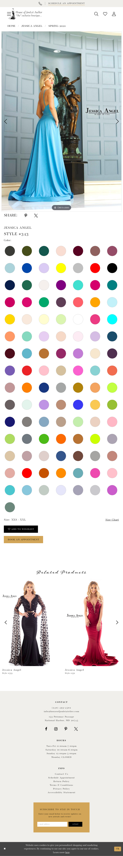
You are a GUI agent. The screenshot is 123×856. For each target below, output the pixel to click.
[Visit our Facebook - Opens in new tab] (46, 729)
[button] (96, 13)
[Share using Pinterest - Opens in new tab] (26, 216)
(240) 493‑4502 (61, 708)
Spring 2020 (57, 26)
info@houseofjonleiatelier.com (61, 711)
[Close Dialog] (5, 849)
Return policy (61, 781)
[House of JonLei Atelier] (25, 14)
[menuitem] (96, 13)
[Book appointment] (66, 3)
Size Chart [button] (112, 519)
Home (12, 26)
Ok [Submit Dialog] (117, 848)
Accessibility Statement (61, 792)
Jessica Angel (31, 26)
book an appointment (23, 539)
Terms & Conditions (61, 785)
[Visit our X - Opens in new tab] (76, 729)
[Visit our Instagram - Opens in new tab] (55, 729)
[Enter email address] (52, 824)
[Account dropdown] (114, 13)
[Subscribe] (75, 824)
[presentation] (30, 622)
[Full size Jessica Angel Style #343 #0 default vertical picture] (61, 121)
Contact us (61, 774)
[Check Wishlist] (105, 13)
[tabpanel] (61, 121)
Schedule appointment (61, 778)
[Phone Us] (40, 3)
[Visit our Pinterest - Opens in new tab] (66, 729)
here (67, 852)
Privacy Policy (61, 789)
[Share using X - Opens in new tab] (36, 216)
